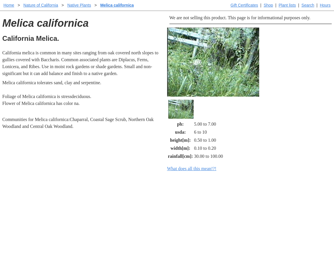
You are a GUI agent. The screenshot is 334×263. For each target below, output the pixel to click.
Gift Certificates (244, 5)
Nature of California (40, 5)
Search (307, 5)
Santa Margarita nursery (264, 205)
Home (8, 5)
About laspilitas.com (261, 214)
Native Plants (79, 5)
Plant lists (287, 5)
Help (172, 196)
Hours (325, 5)
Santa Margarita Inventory (266, 196)
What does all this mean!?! (192, 168)
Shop (268, 5)
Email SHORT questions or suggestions (132, 244)
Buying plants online (187, 205)
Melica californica (117, 5)
